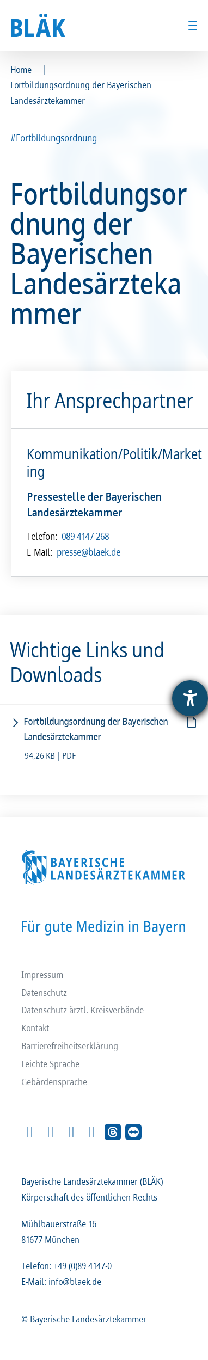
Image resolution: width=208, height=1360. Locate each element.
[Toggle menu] (192, 25)
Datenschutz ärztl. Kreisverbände (83, 1010)
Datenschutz (45, 992)
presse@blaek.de (89, 552)
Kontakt (36, 1027)
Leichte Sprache (51, 1063)
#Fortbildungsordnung (54, 137)
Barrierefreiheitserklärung (70, 1045)
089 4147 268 (85, 536)
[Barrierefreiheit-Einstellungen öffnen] (190, 698)
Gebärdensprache (55, 1081)
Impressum (43, 974)
